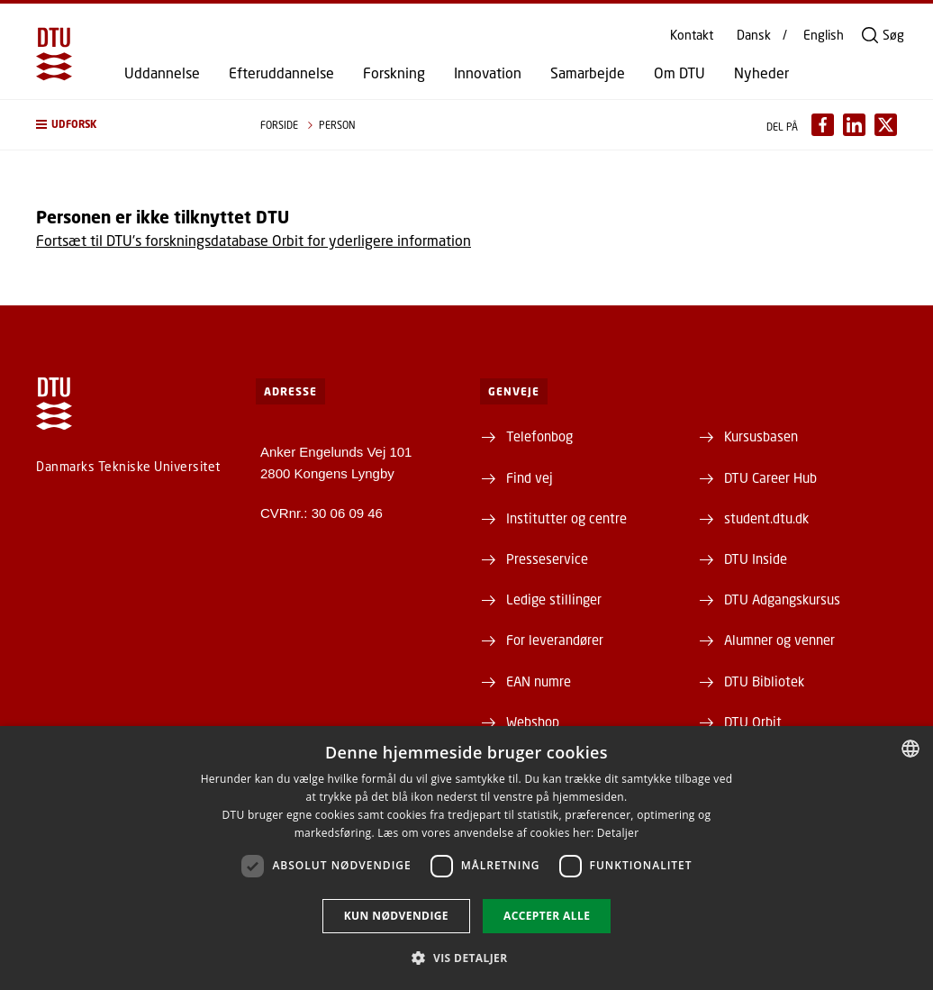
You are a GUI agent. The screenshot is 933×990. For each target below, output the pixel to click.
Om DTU (679, 73)
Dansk (754, 35)
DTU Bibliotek (764, 681)
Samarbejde (587, 73)
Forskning (394, 73)
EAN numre (538, 681)
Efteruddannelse (281, 73)
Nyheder (761, 73)
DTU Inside (755, 558)
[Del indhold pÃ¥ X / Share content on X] (885, 125)
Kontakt (691, 35)
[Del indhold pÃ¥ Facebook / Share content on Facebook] (822, 125)
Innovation (487, 73)
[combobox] (910, 749)
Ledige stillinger (554, 599)
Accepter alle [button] (546, 915)
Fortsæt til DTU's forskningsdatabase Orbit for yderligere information (253, 240)
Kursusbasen (761, 436)
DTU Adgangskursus (782, 599)
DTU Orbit (753, 721)
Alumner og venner (779, 639)
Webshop (532, 721)
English (823, 35)
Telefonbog (539, 436)
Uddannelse (162, 73)
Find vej (529, 477)
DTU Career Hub (770, 477)
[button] (130, 125)
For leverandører (554, 639)
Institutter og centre (566, 518)
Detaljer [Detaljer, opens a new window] (618, 832)
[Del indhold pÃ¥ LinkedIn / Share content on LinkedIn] (854, 125)
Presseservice (547, 558)
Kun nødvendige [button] (396, 915)
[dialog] (466, 858)
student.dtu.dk (766, 518)
